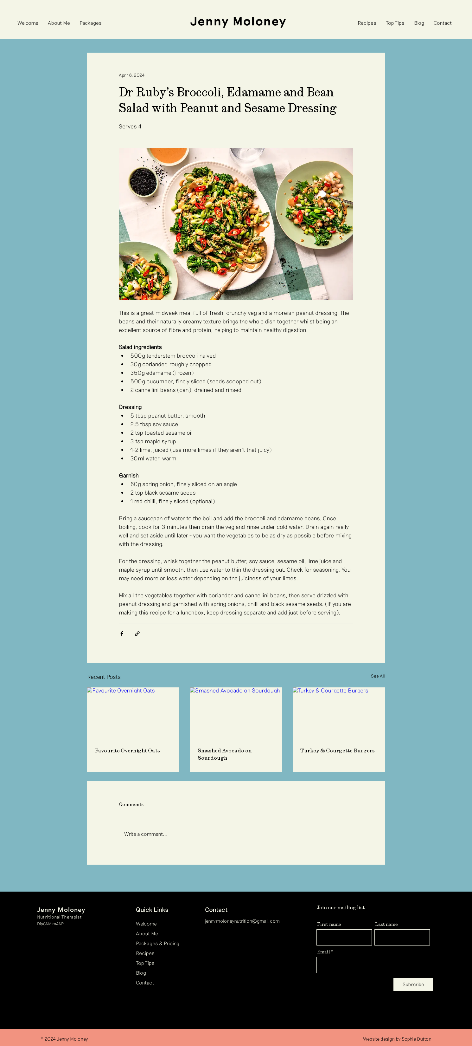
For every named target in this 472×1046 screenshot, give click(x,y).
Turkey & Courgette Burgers (337, 750)
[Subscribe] (413, 984)
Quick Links (152, 909)
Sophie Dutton (416, 1039)
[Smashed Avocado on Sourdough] (236, 713)
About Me (147, 933)
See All (378, 676)
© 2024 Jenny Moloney (64, 1039)
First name (329, 923)
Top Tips (145, 963)
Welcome (146, 923)
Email (323, 951)
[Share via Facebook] (122, 634)
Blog (141, 973)
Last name (386, 923)
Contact (145, 982)
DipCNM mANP (50, 923)
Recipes (145, 953)
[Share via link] (137, 634)
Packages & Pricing (157, 943)
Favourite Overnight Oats (127, 750)
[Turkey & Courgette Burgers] (339, 713)
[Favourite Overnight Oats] (133, 713)
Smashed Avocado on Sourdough (225, 754)
